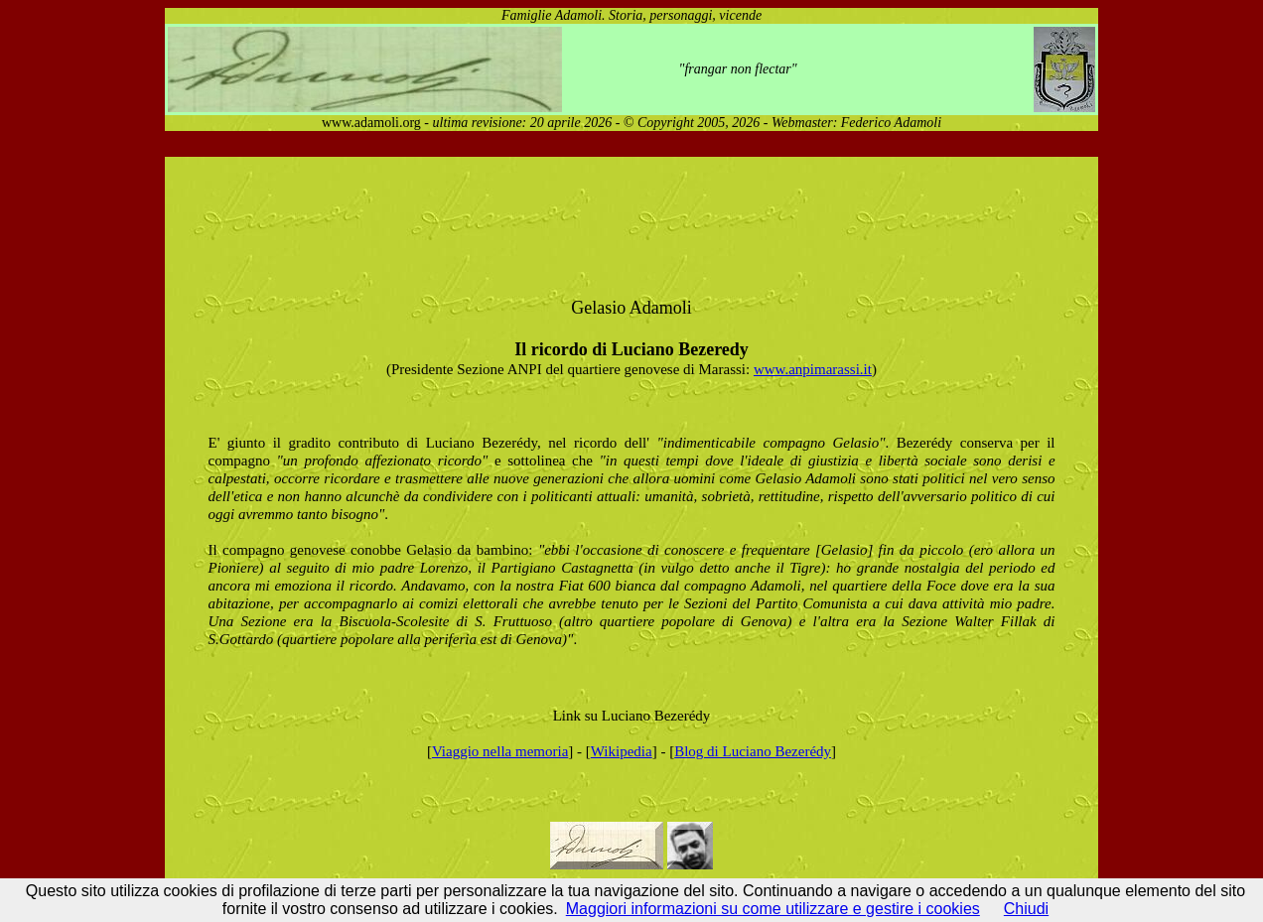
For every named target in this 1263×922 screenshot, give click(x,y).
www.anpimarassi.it (813, 369)
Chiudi (1026, 908)
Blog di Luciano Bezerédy (752, 751)
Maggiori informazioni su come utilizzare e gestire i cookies (773, 908)
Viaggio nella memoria (500, 751)
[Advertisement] (530, 222)
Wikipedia (621, 751)
